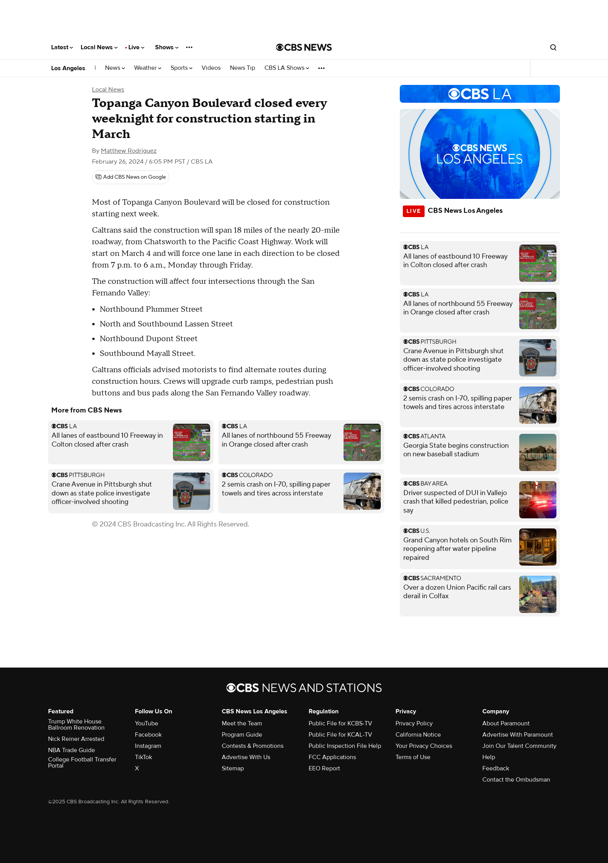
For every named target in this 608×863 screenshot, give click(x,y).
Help (488, 757)
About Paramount (506, 723)
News (115, 68)
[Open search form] (553, 47)
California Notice (418, 735)
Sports (181, 68)
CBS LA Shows (286, 68)
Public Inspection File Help (345, 746)
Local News (99, 47)
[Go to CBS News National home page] (304, 47)
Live (136, 47)
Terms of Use (413, 757)
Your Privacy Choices (424, 746)
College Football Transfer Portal (82, 762)
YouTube (146, 723)
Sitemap (233, 768)
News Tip (242, 68)
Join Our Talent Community (519, 746)
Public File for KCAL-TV (340, 735)
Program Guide (242, 735)
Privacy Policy (414, 723)
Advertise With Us (246, 757)
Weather (147, 68)
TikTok (143, 757)
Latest (62, 47)
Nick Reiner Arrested (76, 739)
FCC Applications (332, 757)
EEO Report (324, 768)
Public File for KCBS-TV (340, 723)
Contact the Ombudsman (516, 780)
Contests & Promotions (252, 746)
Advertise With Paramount (517, 735)
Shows (166, 47)
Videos (211, 68)
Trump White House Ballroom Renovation (76, 724)
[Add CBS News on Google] (130, 177)
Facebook (148, 735)
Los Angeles (68, 68)
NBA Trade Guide (71, 750)
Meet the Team (242, 723)
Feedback (495, 768)
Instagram (148, 746)
